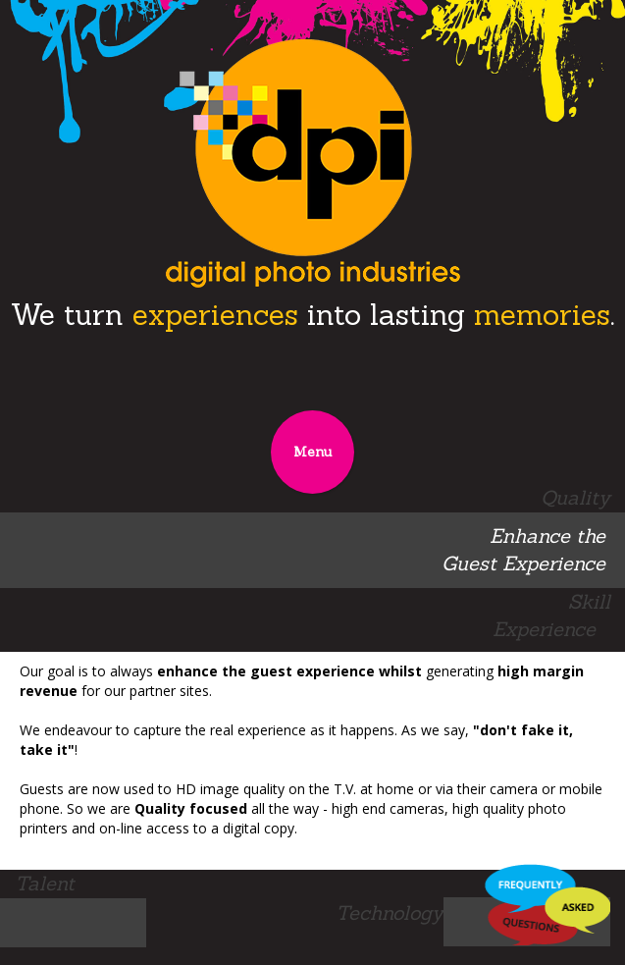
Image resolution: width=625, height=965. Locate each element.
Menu (312, 451)
